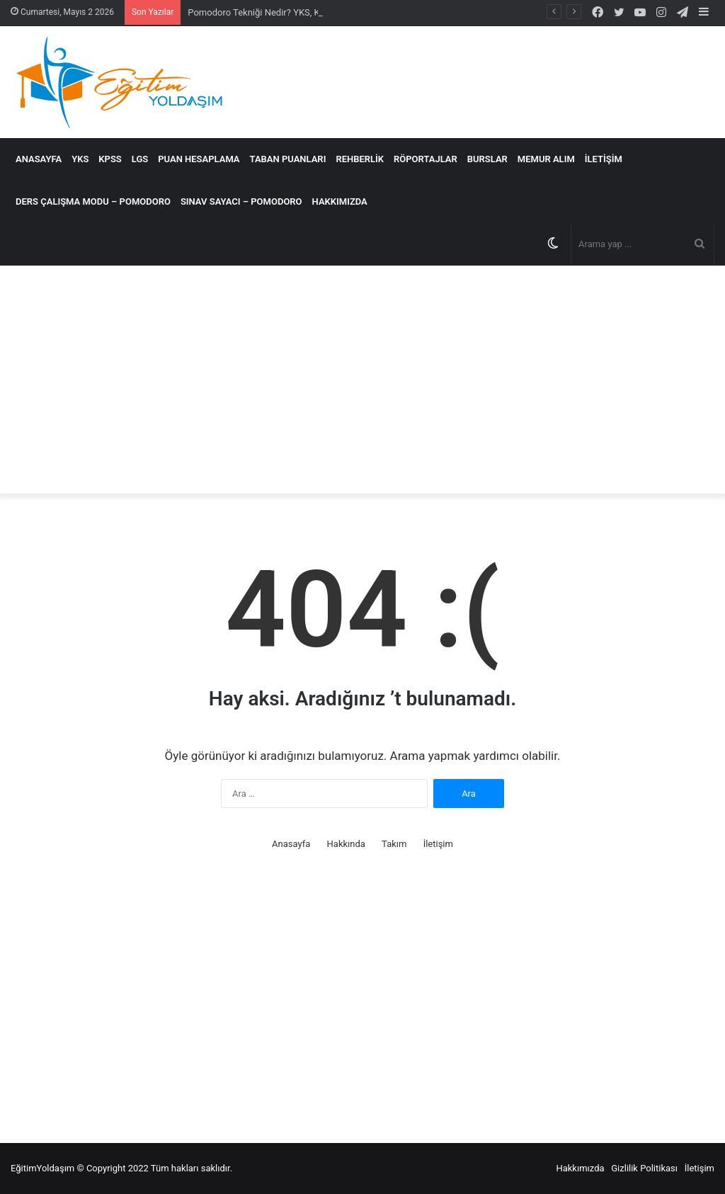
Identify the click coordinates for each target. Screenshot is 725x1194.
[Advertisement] (362, 379)
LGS (140, 159)
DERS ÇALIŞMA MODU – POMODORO (93, 201)
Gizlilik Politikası (644, 1168)
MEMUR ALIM (546, 159)
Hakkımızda (339, 201)
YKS (80, 159)
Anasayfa (39, 159)
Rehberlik (360, 159)
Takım (394, 843)
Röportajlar (425, 159)
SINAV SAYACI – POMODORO (241, 201)
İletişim (603, 159)
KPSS (109, 159)
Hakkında (346, 843)
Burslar (487, 159)
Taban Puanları (288, 159)
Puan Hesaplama (198, 159)
